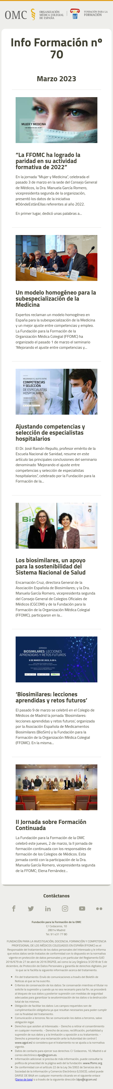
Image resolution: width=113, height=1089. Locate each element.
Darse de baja (24, 1079)
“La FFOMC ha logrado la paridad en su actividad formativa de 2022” (48, 161)
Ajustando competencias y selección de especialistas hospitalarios (50, 432)
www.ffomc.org (92, 1063)
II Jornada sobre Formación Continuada (51, 825)
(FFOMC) (23, 615)
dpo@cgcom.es (47, 1055)
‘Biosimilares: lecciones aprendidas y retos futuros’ (51, 697)
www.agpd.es (23, 1043)
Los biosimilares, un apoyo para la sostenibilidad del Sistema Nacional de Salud (51, 566)
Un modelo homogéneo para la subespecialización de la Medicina (56, 298)
